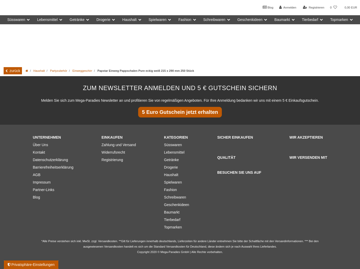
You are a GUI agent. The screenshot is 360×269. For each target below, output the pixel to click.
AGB (37, 175)
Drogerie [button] (104, 20)
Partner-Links (43, 190)
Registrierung (112, 160)
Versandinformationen (289, 241)
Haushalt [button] (129, 20)
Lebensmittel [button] (47, 20)
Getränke (171, 160)
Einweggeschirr (82, 70)
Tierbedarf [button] (310, 20)
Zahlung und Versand (118, 145)
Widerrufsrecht (113, 152)
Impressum (42, 182)
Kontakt (39, 152)
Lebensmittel (174, 152)
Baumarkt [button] (282, 20)
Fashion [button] (184, 20)
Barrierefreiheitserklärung (53, 167)
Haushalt (39, 70)
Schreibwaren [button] (214, 20)
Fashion (170, 190)
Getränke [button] (77, 20)
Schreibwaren (175, 197)
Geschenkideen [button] (249, 20)
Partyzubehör (58, 70)
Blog (268, 7)
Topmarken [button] (339, 20)
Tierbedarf (172, 220)
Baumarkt (171, 212)
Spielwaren (173, 182)
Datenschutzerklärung (50, 160)
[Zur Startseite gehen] (27, 70)
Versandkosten (175, 246)
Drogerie (171, 167)
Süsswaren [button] (16, 20)
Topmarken (173, 227)
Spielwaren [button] (157, 20)
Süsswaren (173, 145)
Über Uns (40, 145)
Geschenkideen (176, 205)
